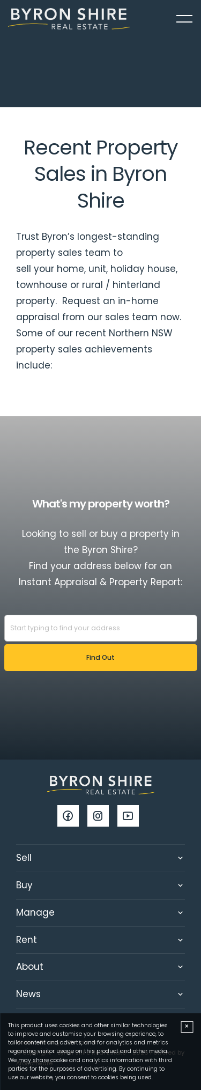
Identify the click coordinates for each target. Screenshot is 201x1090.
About (29, 966)
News (28, 994)
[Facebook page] (72, 817)
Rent (26, 939)
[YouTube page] (130, 817)
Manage (35, 912)
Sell (24, 857)
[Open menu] (184, 18)
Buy (24, 885)
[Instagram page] (102, 817)
